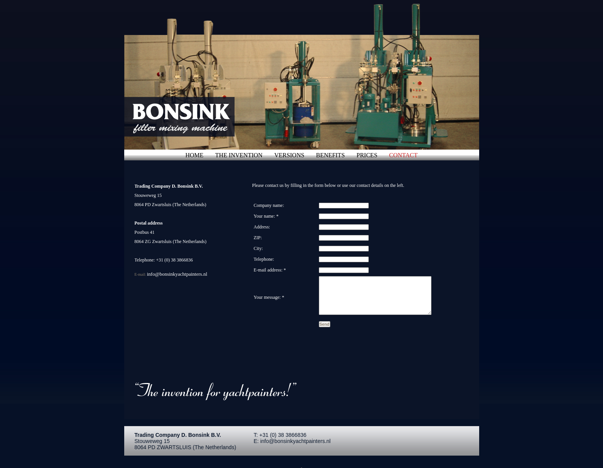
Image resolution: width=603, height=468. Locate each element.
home (194, 155)
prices (366, 155)
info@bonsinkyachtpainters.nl (177, 274)
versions (289, 155)
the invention (239, 155)
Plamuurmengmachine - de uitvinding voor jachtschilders (188, 117)
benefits (330, 155)
